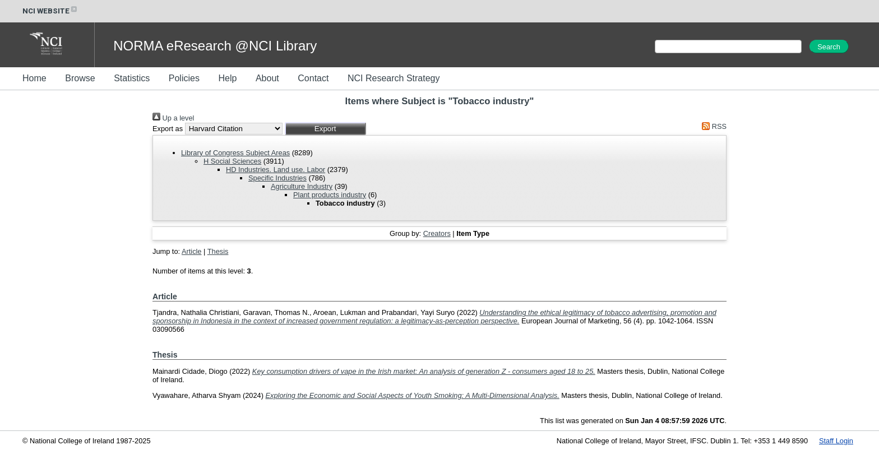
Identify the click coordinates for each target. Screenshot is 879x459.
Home (34, 78)
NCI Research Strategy (394, 78)
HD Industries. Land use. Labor (275, 169)
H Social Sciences (232, 161)
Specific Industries (277, 178)
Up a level (173, 118)
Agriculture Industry (301, 186)
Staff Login (836, 441)
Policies (184, 78)
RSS (712, 126)
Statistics (132, 78)
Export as (167, 128)
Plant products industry (329, 195)
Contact (313, 78)
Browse (80, 78)
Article (192, 251)
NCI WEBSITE (50, 11)
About (267, 78)
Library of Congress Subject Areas (235, 153)
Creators (437, 233)
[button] (325, 128)
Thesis (218, 251)
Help (227, 78)
